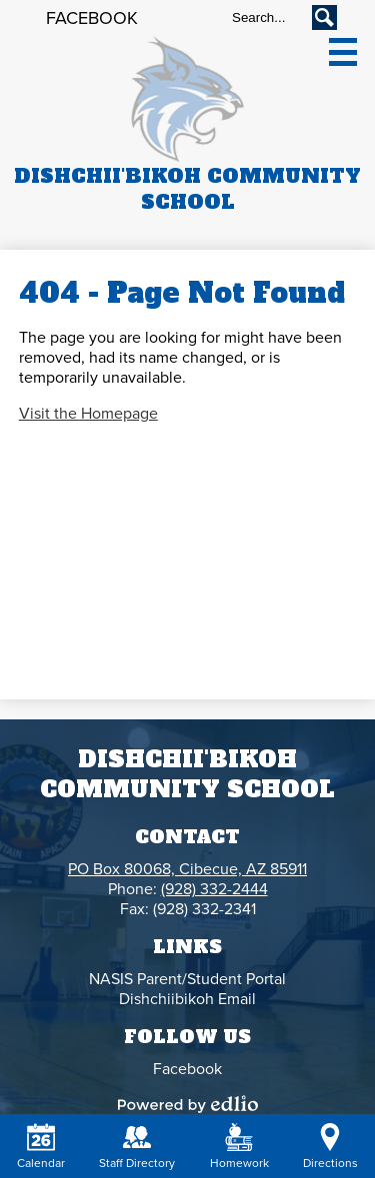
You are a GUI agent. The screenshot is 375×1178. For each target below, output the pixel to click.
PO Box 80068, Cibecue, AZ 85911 (187, 869)
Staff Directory (137, 1146)
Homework (239, 1146)
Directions (330, 1146)
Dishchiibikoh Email (187, 999)
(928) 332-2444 (214, 889)
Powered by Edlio (188, 1104)
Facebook (92, 18)
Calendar (41, 1146)
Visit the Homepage (88, 414)
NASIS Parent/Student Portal (187, 979)
